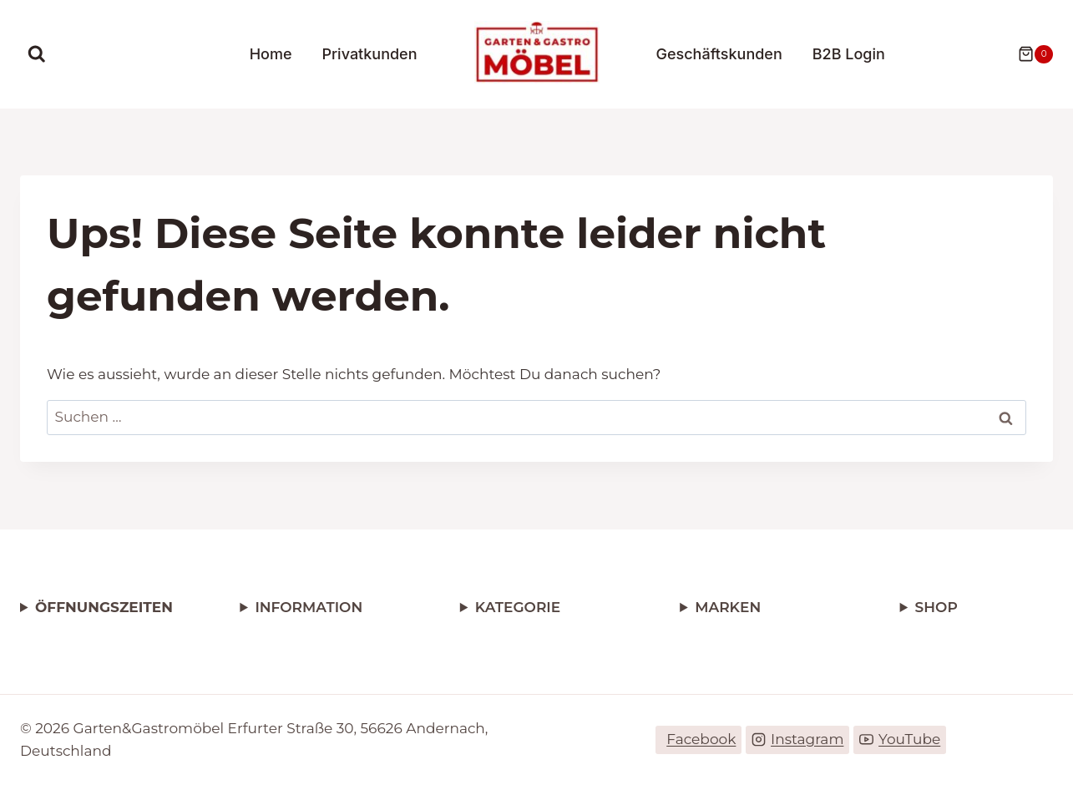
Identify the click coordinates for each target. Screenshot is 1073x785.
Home (271, 54)
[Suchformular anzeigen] (36, 54)
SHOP (936, 607)
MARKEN (728, 607)
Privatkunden (369, 54)
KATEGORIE (517, 607)
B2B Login (848, 54)
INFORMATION (308, 607)
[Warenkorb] (1027, 54)
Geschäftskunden (719, 54)
